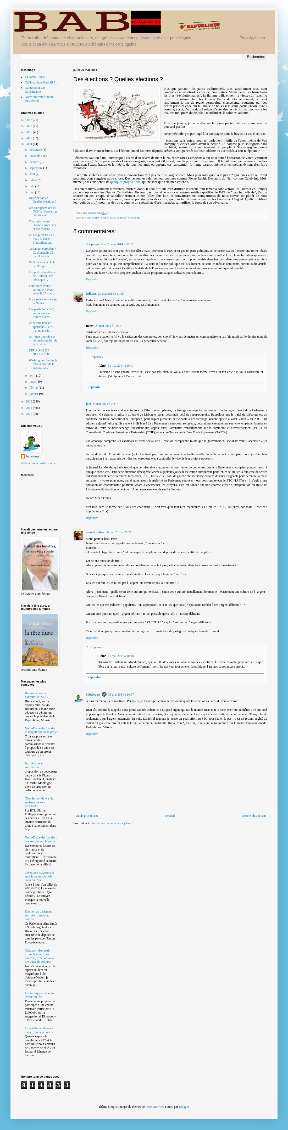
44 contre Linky (35, 77)
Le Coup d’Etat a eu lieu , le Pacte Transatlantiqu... (41, 238)
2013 (29, 401)
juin (32, 186)
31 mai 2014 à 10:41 (121, 365)
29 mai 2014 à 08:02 (120, 244)
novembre (36, 156)
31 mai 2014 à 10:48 (121, 656)
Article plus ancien (254, 816)
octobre (35, 162)
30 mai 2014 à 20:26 (119, 532)
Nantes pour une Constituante (35, 89)
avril (33, 375)
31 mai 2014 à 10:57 (121, 694)
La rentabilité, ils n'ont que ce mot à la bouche (39, 1030)
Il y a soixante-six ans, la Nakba (43, 301)
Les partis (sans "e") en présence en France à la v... (41, 313)
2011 (29, 414)
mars (33, 381)
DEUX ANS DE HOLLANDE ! (40, 352)
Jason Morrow (154, 1107)
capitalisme (93, 217)
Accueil (170, 816)
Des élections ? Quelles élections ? (43, 199)
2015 (29, 138)
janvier (34, 394)
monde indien (95, 532)
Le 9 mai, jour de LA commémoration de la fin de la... (43, 340)
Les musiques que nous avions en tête (39, 995)
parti (112, 217)
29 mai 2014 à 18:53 (108, 326)
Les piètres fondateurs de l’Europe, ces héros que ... (43, 276)
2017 (29, 126)
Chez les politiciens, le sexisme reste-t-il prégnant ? (39, 802)
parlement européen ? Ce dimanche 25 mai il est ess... (42, 252)
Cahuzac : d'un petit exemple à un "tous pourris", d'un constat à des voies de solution (39, 956)
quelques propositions (125, 182)
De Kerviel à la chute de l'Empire (42, 264)
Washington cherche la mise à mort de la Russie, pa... (43, 364)
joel (88, 404)
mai (32, 192)
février (34, 387)
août (33, 174)
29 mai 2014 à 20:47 (105, 404)
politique (121, 217)
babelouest (93, 694)
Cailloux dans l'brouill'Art (41, 82)
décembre (36, 150)
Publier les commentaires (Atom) (113, 823)
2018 (29, 120)
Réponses (97, 357)
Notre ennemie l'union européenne (39, 98)
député (105, 217)
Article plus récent (86, 816)
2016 (29, 132)
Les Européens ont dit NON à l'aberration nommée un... (43, 211)
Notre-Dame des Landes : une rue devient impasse (41, 839)
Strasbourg (134, 217)
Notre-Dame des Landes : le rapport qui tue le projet (41, 730)
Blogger (184, 1107)
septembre (36, 168)
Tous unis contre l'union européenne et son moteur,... (43, 225)
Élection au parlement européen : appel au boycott (38, 915)
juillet (34, 180)
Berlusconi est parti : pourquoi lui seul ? (38, 695)
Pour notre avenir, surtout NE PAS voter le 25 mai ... (42, 289)
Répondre (92, 279)
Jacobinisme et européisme (34, 765)
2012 (29, 408)
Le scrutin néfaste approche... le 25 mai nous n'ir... (41, 326)
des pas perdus (96, 244)
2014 (29, 144)
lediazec (91, 293)
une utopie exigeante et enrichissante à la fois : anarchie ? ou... (39, 876)
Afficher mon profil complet (39, 463)
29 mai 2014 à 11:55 (111, 293)
